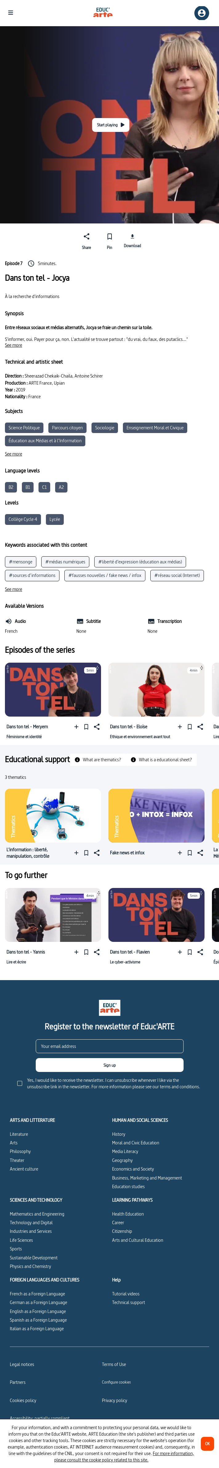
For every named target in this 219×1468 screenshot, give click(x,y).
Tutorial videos (126, 1293)
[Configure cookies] (116, 1382)
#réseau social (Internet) (177, 575)
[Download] (132, 240)
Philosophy (20, 1151)
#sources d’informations (32, 575)
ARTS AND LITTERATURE (32, 1120)
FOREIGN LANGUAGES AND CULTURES (44, 1280)
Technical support (128, 1302)
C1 (44, 487)
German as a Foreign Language (38, 1302)
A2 (61, 487)
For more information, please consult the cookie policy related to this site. (124, 1456)
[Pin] (109, 240)
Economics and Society (133, 1169)
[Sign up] (110, 1065)
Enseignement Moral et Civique (155, 427)
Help (116, 1280)
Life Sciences (21, 1240)
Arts (14, 1142)
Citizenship (122, 1231)
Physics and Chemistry (30, 1266)
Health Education (128, 1214)
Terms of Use (114, 1364)
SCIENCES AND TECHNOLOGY (36, 1200)
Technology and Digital (31, 1222)
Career (118, 1222)
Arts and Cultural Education (137, 1240)
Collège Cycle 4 (23, 519)
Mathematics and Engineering (37, 1214)
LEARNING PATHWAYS (132, 1200)
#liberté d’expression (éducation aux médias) (140, 561)
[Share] (86, 240)
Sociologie (104, 427)
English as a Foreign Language (38, 1311)
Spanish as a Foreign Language (38, 1320)
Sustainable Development (34, 1257)
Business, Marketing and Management (147, 1178)
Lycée (55, 519)
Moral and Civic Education (135, 1142)
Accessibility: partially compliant (40, 1418)
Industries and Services (31, 1231)
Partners (18, 1382)
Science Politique (24, 427)
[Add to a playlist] (77, 727)
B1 (28, 487)
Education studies (128, 1186)
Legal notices (22, 1364)
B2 (11, 487)
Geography (122, 1160)
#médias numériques (65, 561)
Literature (19, 1134)
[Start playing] (110, 125)
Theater (17, 1160)
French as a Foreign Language (37, 1293)
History (118, 1134)
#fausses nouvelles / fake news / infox (104, 575)
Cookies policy (23, 1400)
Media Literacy (125, 1151)
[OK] (207, 1444)
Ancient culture (24, 1169)
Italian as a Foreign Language (37, 1328)
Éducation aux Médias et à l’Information (45, 440)
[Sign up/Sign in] (201, 13)
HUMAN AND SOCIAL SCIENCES (140, 1120)
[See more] (13, 345)
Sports (16, 1248)
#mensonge (20, 561)
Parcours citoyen (67, 427)
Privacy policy (114, 1400)
